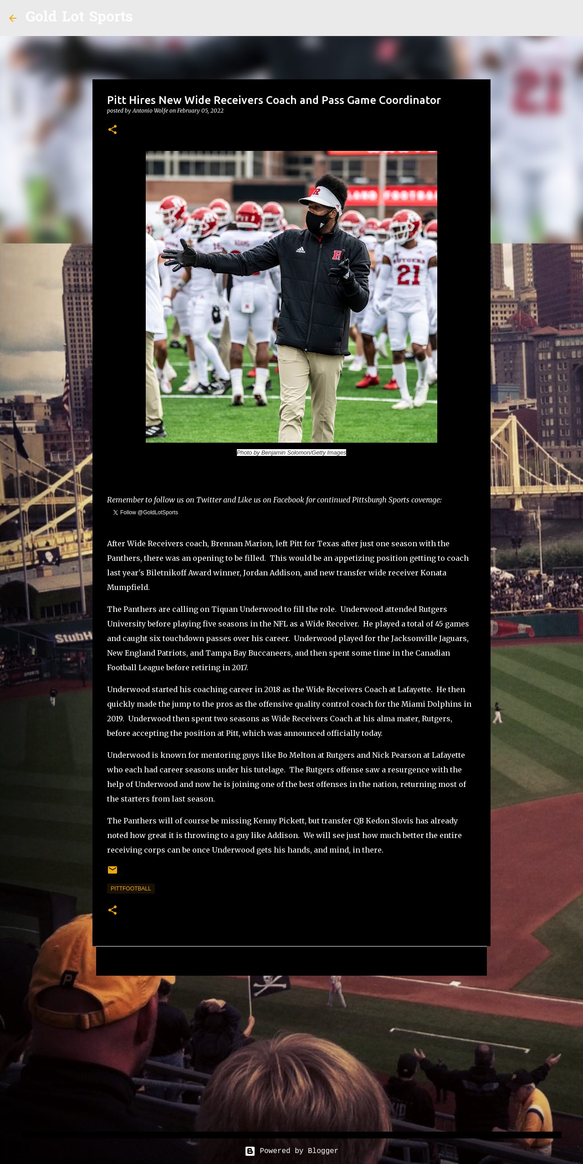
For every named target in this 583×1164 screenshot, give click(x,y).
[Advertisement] (291, 1053)
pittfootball (131, 888)
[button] (112, 130)
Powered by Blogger (291, 1151)
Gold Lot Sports (79, 18)
